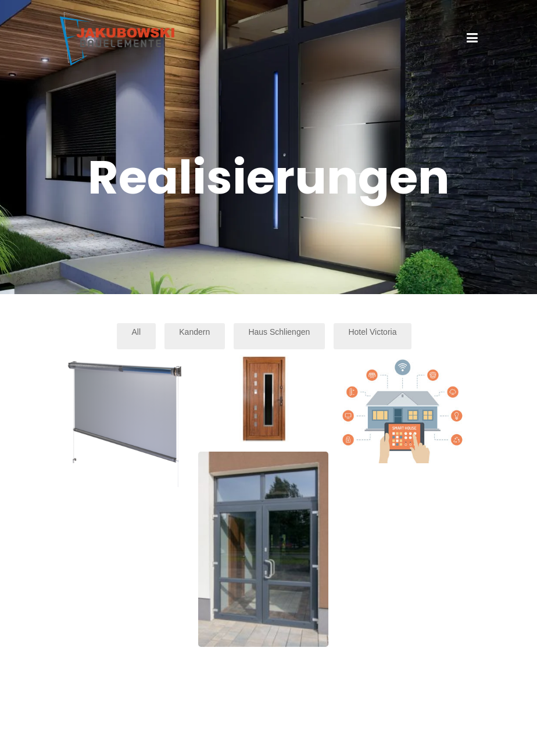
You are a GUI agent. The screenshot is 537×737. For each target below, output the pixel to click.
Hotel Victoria (372, 332)
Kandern (194, 332)
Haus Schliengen (279, 332)
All (136, 332)
